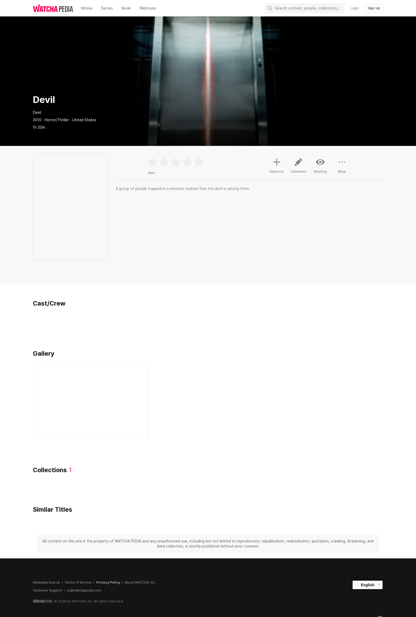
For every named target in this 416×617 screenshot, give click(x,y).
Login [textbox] (354, 8)
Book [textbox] (126, 8)
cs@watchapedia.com (84, 590)
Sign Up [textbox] (374, 8)
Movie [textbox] (87, 8)
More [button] (342, 168)
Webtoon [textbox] (147, 8)
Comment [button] (298, 168)
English (367, 585)
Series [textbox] (107, 8)
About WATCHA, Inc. (140, 582)
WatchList (276, 165)
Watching (320, 165)
